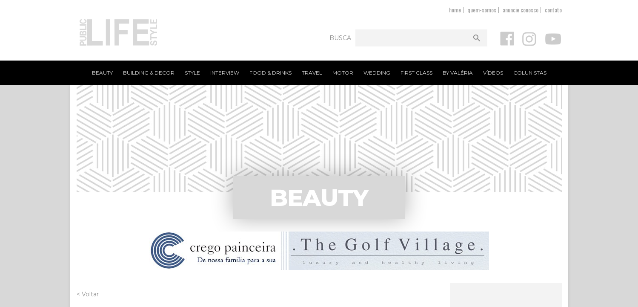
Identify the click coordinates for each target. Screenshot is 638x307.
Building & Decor (149, 73)
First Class (416, 73)
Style (192, 73)
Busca (340, 38)
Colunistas (529, 73)
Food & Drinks (270, 73)
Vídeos (493, 73)
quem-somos (481, 9)
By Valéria (458, 73)
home (455, 9)
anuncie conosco (520, 9)
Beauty (102, 73)
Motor (342, 73)
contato (553, 9)
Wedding (376, 73)
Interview (224, 73)
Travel (312, 73)
